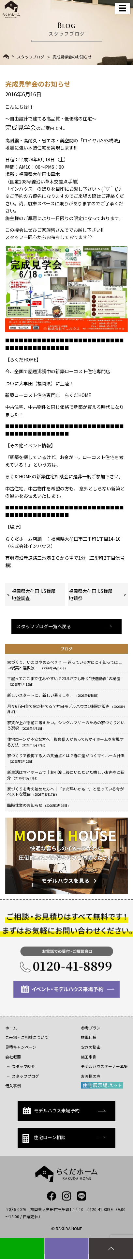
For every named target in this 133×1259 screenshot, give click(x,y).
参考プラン (90, 1027)
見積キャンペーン (20, 1047)
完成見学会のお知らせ (72, 57)
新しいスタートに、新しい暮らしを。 (52, 695)
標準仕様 (88, 1037)
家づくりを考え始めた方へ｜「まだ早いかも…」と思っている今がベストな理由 (65, 791)
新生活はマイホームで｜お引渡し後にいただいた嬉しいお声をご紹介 (66, 774)
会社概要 (13, 1057)
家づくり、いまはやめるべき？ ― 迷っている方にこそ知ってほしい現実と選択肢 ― (64, 664)
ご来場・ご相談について (26, 1037)
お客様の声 (90, 1076)
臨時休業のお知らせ (38, 805)
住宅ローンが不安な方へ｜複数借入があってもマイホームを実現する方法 (65, 741)
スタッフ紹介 (23, 1066)
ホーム (11, 1027)
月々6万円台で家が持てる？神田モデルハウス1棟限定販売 (66, 708)
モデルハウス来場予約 (51, 1111)
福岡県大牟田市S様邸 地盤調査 (36, 594)
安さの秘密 (90, 1047)
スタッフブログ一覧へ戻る (43, 626)
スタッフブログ (30, 57)
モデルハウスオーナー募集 (104, 1066)
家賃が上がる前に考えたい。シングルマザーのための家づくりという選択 (66, 725)
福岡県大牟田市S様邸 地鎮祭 (95, 594)
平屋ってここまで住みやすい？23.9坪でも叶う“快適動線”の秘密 (63, 681)
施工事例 (88, 1057)
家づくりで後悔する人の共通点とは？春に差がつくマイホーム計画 (66, 758)
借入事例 (13, 1085)
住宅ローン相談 (44, 1138)
